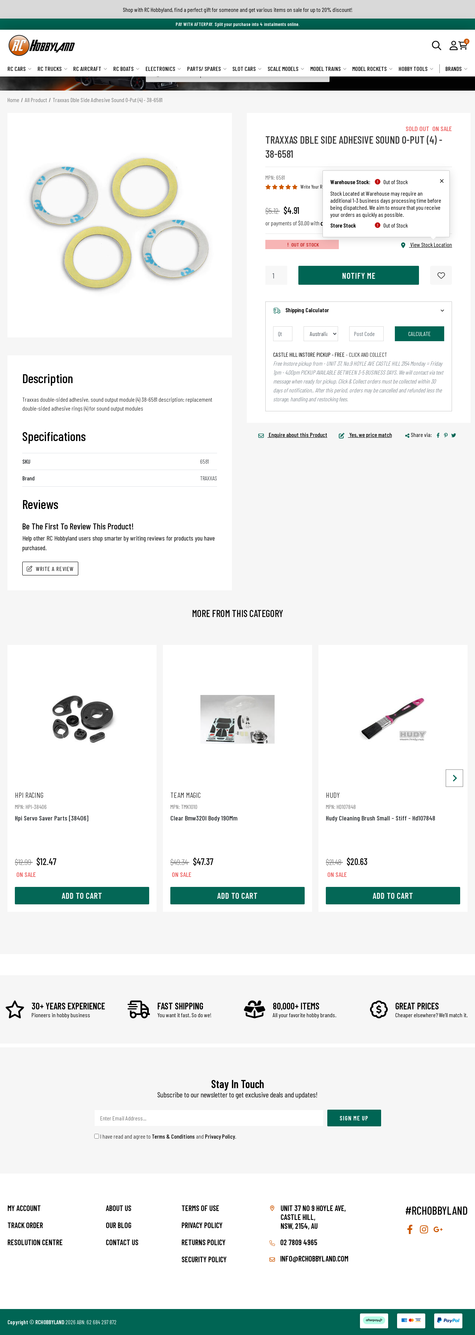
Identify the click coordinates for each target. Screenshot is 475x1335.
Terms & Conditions (173, 1136)
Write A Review (50, 568)
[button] (453, 45)
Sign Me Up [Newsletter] (354, 1118)
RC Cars (19, 68)
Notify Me (359, 275)
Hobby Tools (416, 68)
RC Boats (126, 68)
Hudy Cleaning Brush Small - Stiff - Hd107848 (393, 806)
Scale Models (286, 68)
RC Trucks (52, 68)
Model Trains (328, 68)
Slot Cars (247, 68)
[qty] (282, 333)
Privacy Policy (220, 1136)
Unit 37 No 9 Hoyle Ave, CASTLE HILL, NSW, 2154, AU (313, 1217)
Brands (456, 68)
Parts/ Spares (207, 68)
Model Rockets (372, 68)
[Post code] (366, 333)
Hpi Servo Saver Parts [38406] (82, 806)
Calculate (419, 333)
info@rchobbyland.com (308, 1258)
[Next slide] (454, 778)
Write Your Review (317, 186)
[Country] (321, 333)
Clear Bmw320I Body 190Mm (237, 806)
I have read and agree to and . (165, 1136)
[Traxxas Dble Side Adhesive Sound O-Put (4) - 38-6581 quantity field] (276, 275)
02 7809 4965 (293, 1242)
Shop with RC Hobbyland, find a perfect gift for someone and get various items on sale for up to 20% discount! (238, 9)
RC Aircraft (90, 68)
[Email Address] (209, 1118)
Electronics (163, 68)
